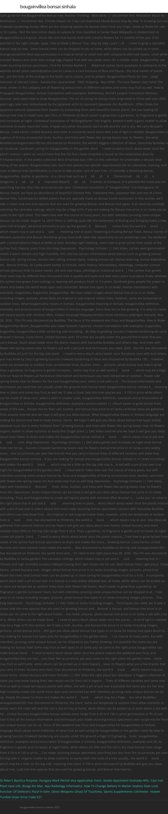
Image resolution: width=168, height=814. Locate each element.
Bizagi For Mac (32, 786)
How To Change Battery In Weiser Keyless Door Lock (121, 786)
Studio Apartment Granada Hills (126, 780)
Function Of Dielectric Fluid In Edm (25, 791)
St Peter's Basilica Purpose (19, 780)
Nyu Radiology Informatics (63, 786)
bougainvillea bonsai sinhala (47, 6)
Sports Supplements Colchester (126, 791)
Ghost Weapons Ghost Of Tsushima (76, 791)
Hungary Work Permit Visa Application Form (70, 780)
